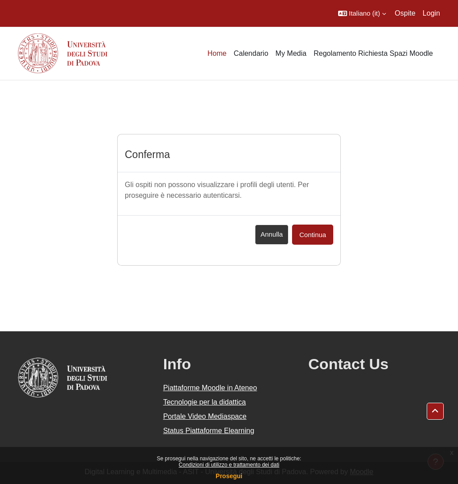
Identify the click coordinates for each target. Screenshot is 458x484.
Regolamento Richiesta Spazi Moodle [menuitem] (373, 53)
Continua (312, 234)
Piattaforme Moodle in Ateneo (210, 388)
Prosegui (229, 476)
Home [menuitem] (217, 53)
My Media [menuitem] (291, 53)
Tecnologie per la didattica (204, 402)
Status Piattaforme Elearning (208, 430)
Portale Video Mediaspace (205, 416)
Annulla (272, 234)
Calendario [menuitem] (250, 53)
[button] (362, 13)
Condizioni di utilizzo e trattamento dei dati (229, 465)
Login (431, 13)
